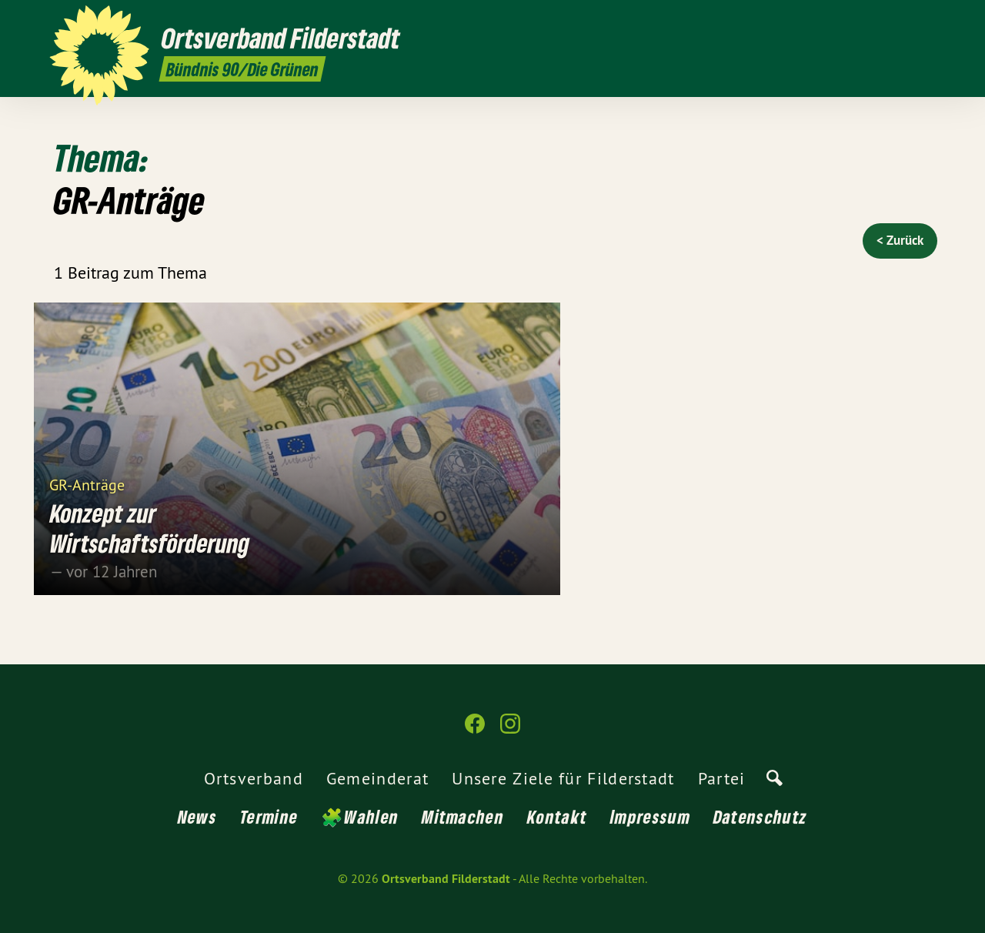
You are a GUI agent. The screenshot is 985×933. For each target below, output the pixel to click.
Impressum (650, 816)
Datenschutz (760, 816)
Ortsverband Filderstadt (446, 879)
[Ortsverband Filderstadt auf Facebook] (904, 20)
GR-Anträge (88, 484)
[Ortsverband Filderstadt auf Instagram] (927, 20)
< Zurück (899, 240)
